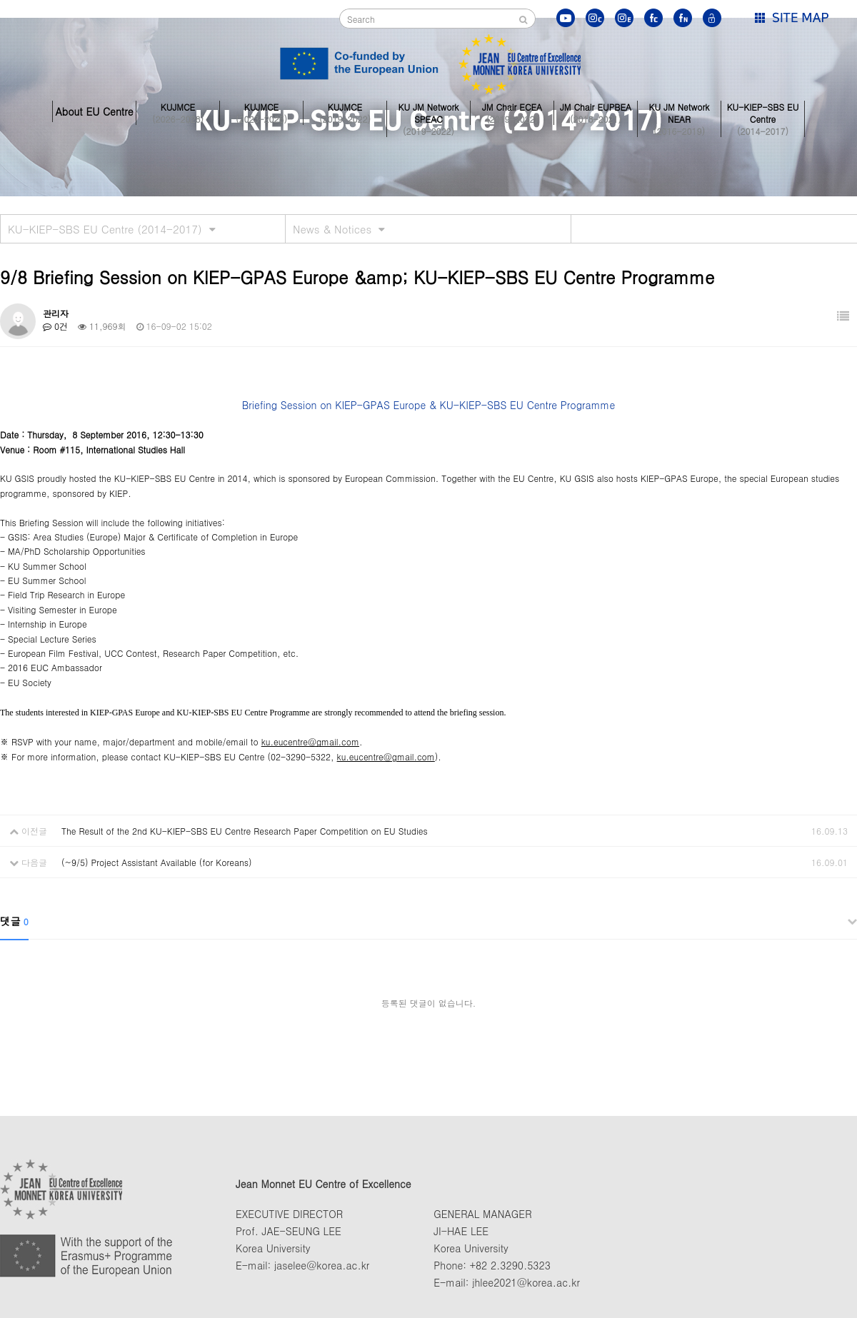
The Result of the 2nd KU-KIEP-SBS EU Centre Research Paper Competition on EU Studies (244, 831)
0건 (55, 326)
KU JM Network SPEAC (428, 111)
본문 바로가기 (0, 0)
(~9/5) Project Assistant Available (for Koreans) (156, 862)
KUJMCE (177, 111)
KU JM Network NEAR (679, 111)
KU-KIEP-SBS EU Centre (762, 111)
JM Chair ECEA (512, 111)
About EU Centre (94, 111)
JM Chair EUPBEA (595, 111)
